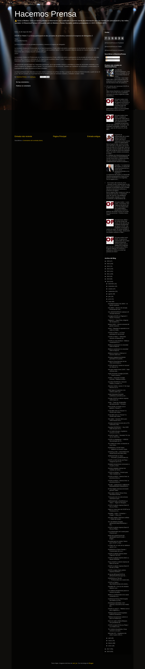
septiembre (111, 291)
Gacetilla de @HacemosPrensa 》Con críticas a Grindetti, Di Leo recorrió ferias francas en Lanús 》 (122, 73)
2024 (108, 266)
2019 (108, 279)
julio (109, 296)
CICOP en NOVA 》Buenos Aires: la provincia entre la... (118, 477)
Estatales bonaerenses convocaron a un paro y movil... (118, 464)
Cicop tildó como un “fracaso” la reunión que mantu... (117, 411)
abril (109, 638)
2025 (108, 263)
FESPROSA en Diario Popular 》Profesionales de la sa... (117, 550)
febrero (110, 643)
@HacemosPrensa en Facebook (114, 43)
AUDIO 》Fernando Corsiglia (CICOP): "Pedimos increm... (117, 378)
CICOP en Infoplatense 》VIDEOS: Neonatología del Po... (118, 440)
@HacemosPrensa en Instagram (114, 50)
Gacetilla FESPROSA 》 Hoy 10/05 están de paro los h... (118, 428)
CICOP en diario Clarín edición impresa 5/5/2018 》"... (117, 570)
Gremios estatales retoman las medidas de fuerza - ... (117, 469)
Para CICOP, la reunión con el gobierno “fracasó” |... (116, 407)
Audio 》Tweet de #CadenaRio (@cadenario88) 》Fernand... (117, 403)
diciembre (111, 283)
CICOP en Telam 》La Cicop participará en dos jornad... (116, 333)
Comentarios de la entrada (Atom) (33, 140)
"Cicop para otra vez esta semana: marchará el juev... (118, 497)
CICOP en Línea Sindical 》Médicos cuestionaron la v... (118, 341)
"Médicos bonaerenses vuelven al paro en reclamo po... (117, 617)
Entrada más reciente (23, 136)
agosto (110, 294)
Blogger (91, 663)
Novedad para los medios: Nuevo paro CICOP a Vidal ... (117, 542)
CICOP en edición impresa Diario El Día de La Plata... (118, 566)
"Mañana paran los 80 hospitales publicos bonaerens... (117, 613)
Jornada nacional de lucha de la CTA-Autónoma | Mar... (119, 423)
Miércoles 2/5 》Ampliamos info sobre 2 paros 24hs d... (117, 634)
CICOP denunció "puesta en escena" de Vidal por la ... (118, 366)
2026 (108, 261)
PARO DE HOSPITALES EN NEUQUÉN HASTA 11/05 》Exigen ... (117, 537)
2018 (108, 281)
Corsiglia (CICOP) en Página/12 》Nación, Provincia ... (118, 316)
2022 (108, 271)
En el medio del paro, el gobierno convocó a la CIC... (117, 432)
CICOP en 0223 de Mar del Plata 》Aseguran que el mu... (118, 460)
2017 (108, 649)
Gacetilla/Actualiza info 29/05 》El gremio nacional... (118, 304)
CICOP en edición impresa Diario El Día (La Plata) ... (118, 506)
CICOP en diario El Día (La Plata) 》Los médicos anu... (118, 625)
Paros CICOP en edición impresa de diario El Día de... (118, 562)
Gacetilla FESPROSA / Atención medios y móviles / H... (117, 382)
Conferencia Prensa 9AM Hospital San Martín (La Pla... (118, 599)
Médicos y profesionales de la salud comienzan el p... (118, 595)
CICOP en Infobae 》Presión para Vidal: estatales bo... (118, 473)
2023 (108, 269)
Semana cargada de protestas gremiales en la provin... (116, 358)
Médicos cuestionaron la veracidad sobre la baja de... (118, 345)
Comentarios (110, 60)
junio (109, 299)
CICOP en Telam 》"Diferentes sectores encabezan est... (117, 337)
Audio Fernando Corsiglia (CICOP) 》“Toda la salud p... (118, 374)
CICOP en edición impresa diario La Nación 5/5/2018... (118, 558)
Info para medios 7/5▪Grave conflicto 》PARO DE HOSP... (118, 518)
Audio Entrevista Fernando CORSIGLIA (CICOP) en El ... (117, 395)
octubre (110, 289)
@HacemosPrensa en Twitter (113, 46)
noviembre (111, 286)
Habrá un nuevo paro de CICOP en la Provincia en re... (119, 510)
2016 (108, 651)
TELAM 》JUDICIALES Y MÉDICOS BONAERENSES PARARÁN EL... (118, 485)
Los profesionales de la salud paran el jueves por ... (118, 532)
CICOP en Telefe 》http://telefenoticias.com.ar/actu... (118, 583)
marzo (110, 640)
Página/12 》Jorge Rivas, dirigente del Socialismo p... (118, 321)
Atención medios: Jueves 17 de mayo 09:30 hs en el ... (119, 386)
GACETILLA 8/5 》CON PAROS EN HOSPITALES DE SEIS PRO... (118, 452)
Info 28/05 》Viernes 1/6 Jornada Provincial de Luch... (117, 308)
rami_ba (74, 663)
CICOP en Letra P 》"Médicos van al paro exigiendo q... (118, 609)
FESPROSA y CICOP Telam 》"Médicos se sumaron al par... (118, 448)
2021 (108, 274)
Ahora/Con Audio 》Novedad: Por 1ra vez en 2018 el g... (119, 436)
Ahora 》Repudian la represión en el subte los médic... (118, 329)
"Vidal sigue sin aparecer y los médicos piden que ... (116, 390)
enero (110, 645)
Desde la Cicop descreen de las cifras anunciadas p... (117, 362)
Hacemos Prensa (45, 13)
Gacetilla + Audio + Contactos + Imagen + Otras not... (117, 514)
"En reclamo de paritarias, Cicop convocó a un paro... (117, 630)
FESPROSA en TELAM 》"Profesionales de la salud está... (119, 579)
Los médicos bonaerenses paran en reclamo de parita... (118, 591)
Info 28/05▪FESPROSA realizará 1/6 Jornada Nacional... (118, 312)
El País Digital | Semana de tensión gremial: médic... (118, 489)
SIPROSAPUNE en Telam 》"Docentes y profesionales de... (118, 456)
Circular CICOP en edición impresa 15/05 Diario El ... (118, 399)
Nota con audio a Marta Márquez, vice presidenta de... (117, 621)
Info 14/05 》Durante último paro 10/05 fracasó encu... (117, 419)
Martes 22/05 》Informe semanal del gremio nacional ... (118, 325)
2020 (108, 276)
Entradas (109, 57)
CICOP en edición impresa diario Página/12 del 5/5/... (117, 554)
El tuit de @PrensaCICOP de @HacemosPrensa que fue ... (117, 575)
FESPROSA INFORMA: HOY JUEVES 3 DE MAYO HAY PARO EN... (118, 604)
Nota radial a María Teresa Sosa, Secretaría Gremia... (117, 493)
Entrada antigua (93, 136)
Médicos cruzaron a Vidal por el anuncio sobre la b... (117, 353)
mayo (110, 301)
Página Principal (59, 136)
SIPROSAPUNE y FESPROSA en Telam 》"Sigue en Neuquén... (118, 501)
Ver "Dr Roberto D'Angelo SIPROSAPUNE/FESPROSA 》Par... (118, 523)
